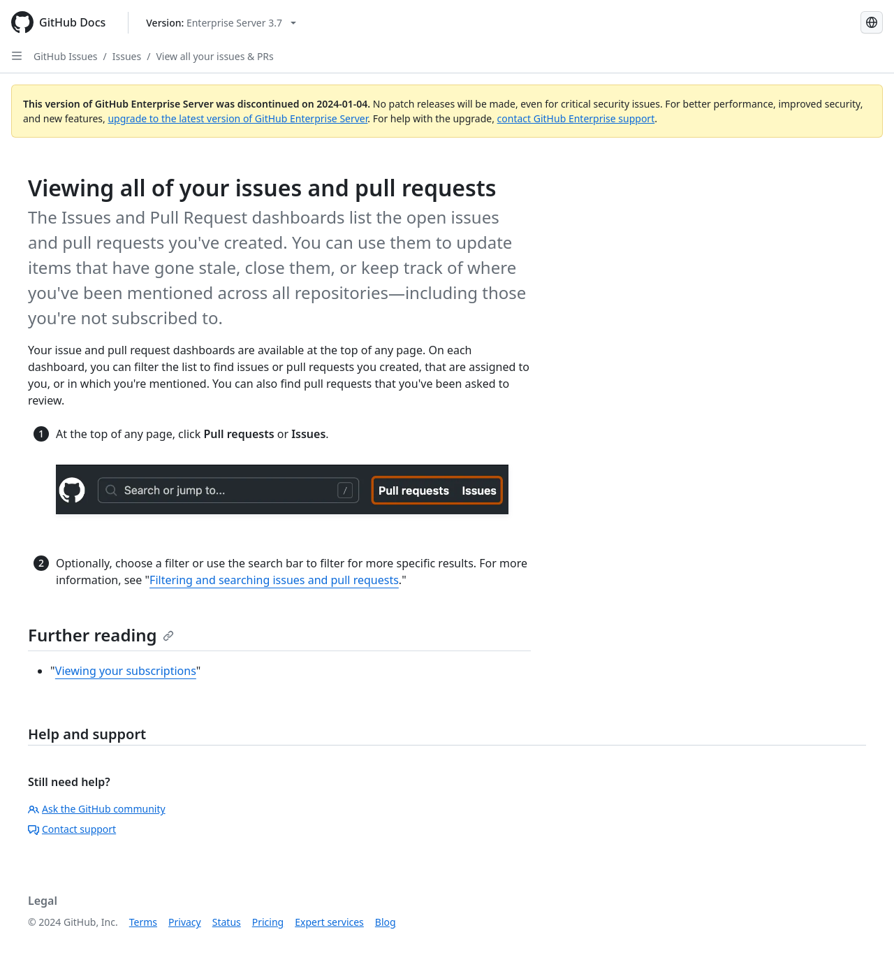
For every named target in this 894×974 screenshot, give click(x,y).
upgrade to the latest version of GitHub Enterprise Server (237, 118)
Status (226, 922)
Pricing (268, 922)
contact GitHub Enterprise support (576, 118)
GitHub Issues (66, 56)
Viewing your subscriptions (125, 670)
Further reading (101, 634)
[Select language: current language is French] (871, 22)
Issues (126, 56)
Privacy (184, 922)
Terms (143, 922)
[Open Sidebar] (17, 56)
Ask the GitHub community (97, 808)
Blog (385, 922)
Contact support (72, 829)
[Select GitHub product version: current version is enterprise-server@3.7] (221, 23)
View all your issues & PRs (214, 56)
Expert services (329, 922)
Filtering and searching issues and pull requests (274, 580)
